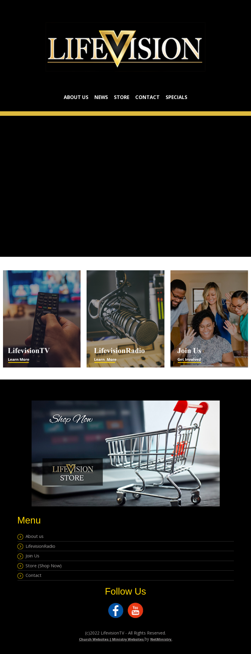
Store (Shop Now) (39, 565)
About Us (76, 97)
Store (121, 97)
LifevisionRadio (36, 546)
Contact (147, 97)
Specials (176, 97)
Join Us (28, 556)
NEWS (101, 97)
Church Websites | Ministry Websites (112, 639)
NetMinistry (160, 639)
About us (30, 536)
